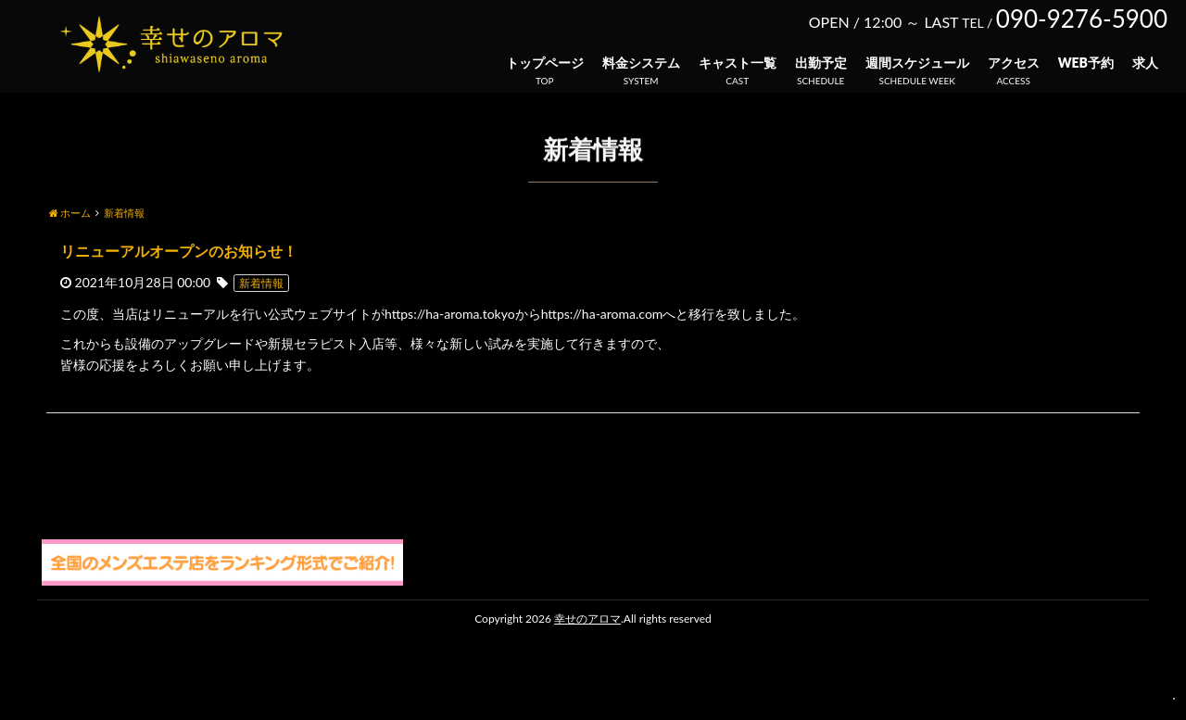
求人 (1145, 62)
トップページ (545, 62)
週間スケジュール (917, 62)
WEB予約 (1086, 62)
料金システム (641, 62)
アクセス (1014, 62)
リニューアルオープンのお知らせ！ (178, 250)
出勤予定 (821, 62)
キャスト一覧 (737, 62)
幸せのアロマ (587, 618)
